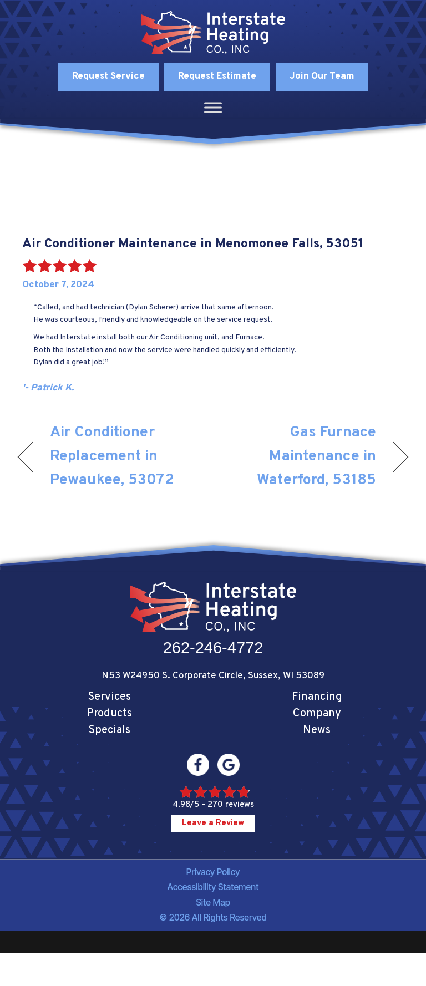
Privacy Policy (213, 871)
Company (317, 714)
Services (109, 697)
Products (109, 714)
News (317, 730)
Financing (317, 697)
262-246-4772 (213, 648)
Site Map (213, 902)
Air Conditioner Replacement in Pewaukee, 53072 (112, 456)
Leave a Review (213, 823)
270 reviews (230, 805)
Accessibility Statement (213, 886)
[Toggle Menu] (213, 107)
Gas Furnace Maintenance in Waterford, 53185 (300, 456)
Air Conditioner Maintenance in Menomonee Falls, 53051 (192, 244)
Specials (109, 730)
